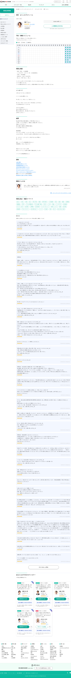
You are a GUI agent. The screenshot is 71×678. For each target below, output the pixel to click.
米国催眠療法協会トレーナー (22, 165)
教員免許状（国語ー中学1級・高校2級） (24, 175)
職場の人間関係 (23, 647)
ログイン (7, 15)
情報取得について (4, 34)
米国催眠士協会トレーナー (21, 163)
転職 (22, 649)
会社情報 (1, 673)
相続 (60, 655)
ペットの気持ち (4, 657)
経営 (22, 651)
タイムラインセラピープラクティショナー (24, 170)
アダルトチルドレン (25, 209)
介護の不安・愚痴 (53, 652)
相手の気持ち (44, 201)
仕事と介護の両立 (53, 656)
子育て (23, 204)
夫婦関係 (67, 201)
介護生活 (51, 649)
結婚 (59, 201)
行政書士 (61, 646)
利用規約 (2, 30)
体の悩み (41, 654)
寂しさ (54, 209)
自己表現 (64, 206)
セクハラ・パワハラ (24, 657)
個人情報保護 (19, 673)
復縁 (39, 201)
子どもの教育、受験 (38, 204)
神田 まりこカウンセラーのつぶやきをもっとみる (60, 192)
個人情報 (2, 28)
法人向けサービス (57, 1)
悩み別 (29, 4)
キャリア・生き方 (20, 206)
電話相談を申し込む (23, 598)
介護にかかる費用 (53, 651)
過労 (22, 656)
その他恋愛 (51, 201)
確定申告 (61, 654)
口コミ (53, 4)
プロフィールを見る (41, 626)
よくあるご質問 (4, 36)
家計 (60, 652)
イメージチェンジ (34, 656)
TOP (6, 4)
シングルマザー (59, 204)
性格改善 (18, 209)
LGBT (41, 646)
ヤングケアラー (52, 659)
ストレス (40, 209)
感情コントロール (54, 206)
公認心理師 (18, 162)
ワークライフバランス (25, 652)
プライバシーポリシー (12, 673)
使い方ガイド (3, 22)
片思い (22, 201)
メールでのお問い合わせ (43, 668)
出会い (18, 201)
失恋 (56, 201)
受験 (53, 204)
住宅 (60, 650)
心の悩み (46, 209)
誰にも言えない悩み (61, 209)
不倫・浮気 (35, 201)
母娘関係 (18, 204)
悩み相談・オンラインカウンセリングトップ (24, 9)
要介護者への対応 (53, 647)
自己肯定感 (37, 206)
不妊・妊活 (42, 651)
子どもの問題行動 (29, 204)
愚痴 (60, 206)
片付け (45, 204)
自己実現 (26, 206)
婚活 (26, 201)
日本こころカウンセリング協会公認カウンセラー (26, 172)
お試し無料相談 (65, 4)
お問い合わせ (3, 38)
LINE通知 (2, 26)
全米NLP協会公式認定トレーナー (23, 167)
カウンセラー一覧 (18, 5)
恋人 (30, 201)
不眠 (50, 209)
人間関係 (31, 206)
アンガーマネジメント (45, 206)
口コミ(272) (32, 24)
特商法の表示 (3, 32)
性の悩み (41, 647)
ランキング (41, 4)
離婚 (63, 201)
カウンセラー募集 (4, 40)
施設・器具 (52, 657)
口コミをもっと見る (43, 567)
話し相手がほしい (34, 209)
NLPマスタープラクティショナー (23, 168)
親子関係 (65, 204)
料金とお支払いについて (6, 24)
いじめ (49, 204)
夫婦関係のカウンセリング (6, 647)
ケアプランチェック (53, 654)
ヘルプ (24, 673)
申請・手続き (52, 646)
